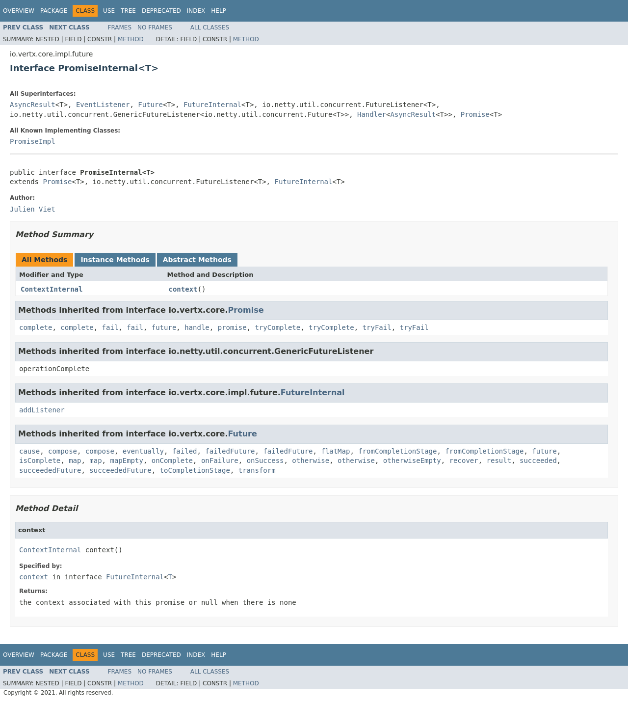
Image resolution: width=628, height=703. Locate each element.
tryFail (377, 327)
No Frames (154, 27)
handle (196, 327)
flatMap (335, 451)
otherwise (310, 460)
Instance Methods (114, 260)
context (183, 289)
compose (62, 451)
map (75, 460)
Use (109, 10)
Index (196, 10)
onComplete (172, 460)
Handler (371, 114)
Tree (128, 10)
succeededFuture (50, 470)
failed (184, 451)
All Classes (209, 27)
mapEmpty (126, 460)
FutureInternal (212, 104)
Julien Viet (32, 209)
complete (35, 327)
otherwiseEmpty (412, 460)
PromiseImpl (32, 141)
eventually (143, 451)
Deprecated (161, 10)
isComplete (39, 460)
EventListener (103, 104)
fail (110, 327)
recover (463, 460)
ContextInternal (51, 289)
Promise (475, 114)
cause (29, 451)
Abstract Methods (197, 260)
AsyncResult (32, 104)
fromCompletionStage (397, 451)
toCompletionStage (195, 470)
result (499, 460)
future (164, 327)
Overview (18, 10)
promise (232, 327)
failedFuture (230, 451)
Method (131, 39)
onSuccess (265, 460)
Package (53, 10)
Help (218, 10)
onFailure (219, 460)
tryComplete (278, 327)
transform (257, 470)
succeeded (538, 460)
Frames (120, 27)
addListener (42, 410)
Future (150, 104)
